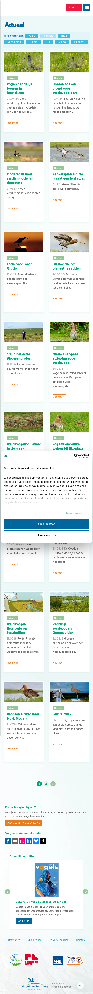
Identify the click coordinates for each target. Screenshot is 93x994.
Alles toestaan (46, 523)
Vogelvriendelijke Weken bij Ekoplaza (68, 446)
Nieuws (48, 35)
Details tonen (74, 512)
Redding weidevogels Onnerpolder (63, 628)
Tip (48, 42)
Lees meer (12, 122)
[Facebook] (8, 841)
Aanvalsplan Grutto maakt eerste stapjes (69, 176)
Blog (64, 35)
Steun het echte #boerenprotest (19, 356)
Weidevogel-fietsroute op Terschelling (17, 628)
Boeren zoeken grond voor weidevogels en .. (66, 88)
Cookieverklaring (58, 940)
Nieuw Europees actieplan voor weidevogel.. (65, 358)
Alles (32, 35)
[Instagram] (22, 841)
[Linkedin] (29, 841)
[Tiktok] (43, 841)
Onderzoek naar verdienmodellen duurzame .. (20, 178)
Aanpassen (47, 535)
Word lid (24, 921)
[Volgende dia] (85, 911)
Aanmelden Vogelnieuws (23, 822)
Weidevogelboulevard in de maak (24, 446)
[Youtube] (15, 841)
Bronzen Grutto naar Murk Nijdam (23, 716)
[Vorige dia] (7, 911)
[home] (17, 7)
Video (62, 42)
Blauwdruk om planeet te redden (67, 266)
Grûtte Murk (62, 714)
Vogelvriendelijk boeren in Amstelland (19, 88)
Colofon (80, 940)
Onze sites (14, 940)
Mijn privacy (35, 940)
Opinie (33, 42)
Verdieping (14, 42)
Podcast (79, 42)
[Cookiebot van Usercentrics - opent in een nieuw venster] (74, 456)
